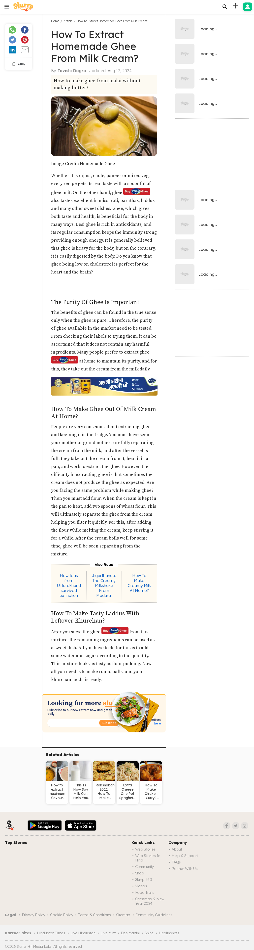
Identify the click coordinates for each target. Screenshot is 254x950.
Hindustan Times (51, 933)
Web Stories (145, 849)
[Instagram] (244, 825)
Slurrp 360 (143, 879)
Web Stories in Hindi (147, 857)
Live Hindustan (82, 933)
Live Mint (107, 933)
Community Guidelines (153, 914)
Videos (141, 886)
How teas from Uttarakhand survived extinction (69, 585)
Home (55, 21)
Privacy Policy (33, 914)
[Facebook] (226, 825)
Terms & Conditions (94, 914)
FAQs (176, 862)
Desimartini (130, 933)
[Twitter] (235, 825)
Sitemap (123, 914)
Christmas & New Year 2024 (150, 901)
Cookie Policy (61, 914)
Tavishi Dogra (72, 71)
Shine (149, 933)
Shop (139, 873)
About (177, 849)
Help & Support (185, 855)
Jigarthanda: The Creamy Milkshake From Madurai (104, 585)
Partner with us (185, 868)
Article (68, 21)
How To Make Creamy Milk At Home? (139, 583)
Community (144, 866)
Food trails (144, 892)
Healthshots (169, 933)
